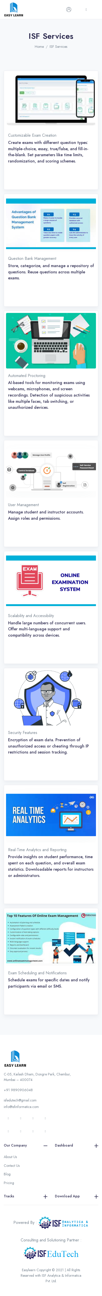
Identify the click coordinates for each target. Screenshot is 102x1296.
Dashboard (76, 1145)
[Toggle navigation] (86, 9)
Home (39, 46)
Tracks (25, 1196)
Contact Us (12, 1165)
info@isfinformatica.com (21, 1106)
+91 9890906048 (18, 1089)
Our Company (25, 1145)
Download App (76, 1196)
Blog (7, 1174)
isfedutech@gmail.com (20, 1100)
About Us (10, 1156)
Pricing (9, 1182)
